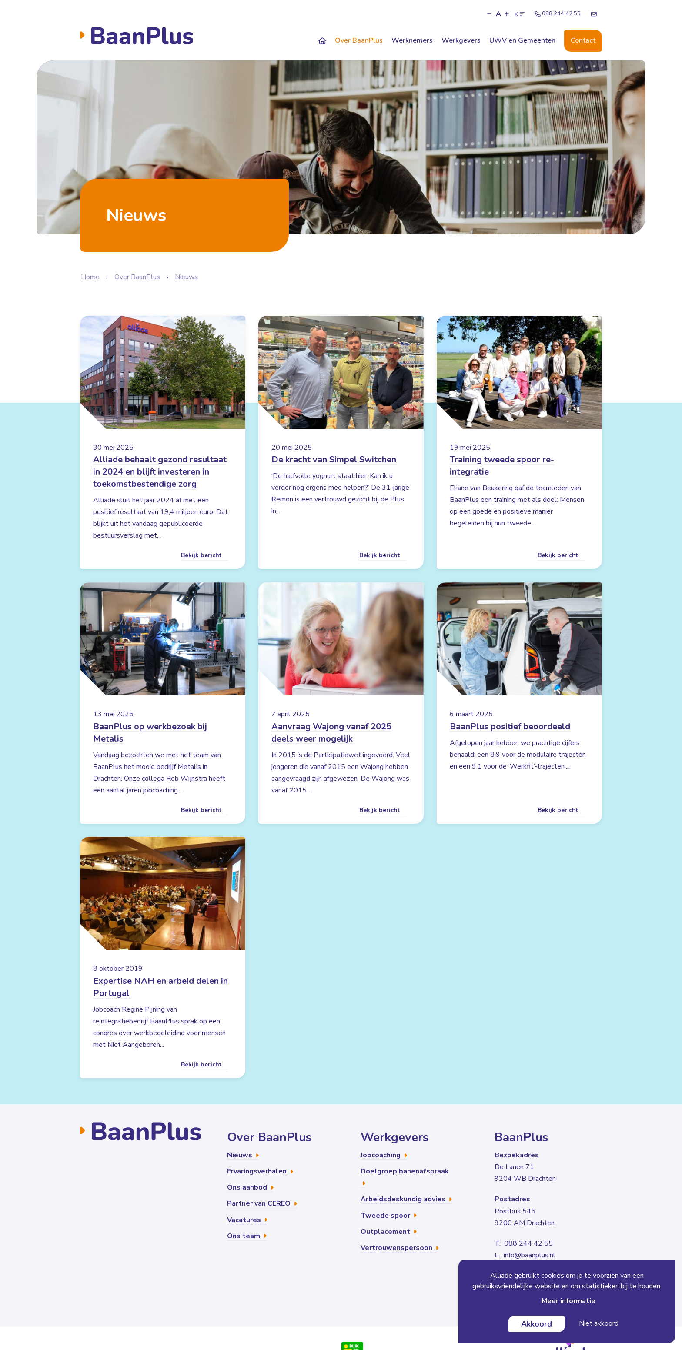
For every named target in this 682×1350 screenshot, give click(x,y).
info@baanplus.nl (529, 1255)
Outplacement (389, 1231)
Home (90, 277)
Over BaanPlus (359, 40)
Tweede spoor (389, 1215)
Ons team (247, 1236)
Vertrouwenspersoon (400, 1248)
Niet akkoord (598, 1323)
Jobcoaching (384, 1155)
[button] (489, 14)
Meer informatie (568, 1301)
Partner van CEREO (262, 1203)
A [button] (498, 14)
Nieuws (186, 277)
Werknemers (412, 40)
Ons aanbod (250, 1187)
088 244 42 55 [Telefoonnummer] (558, 13)
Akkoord (536, 1324)
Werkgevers (461, 40)
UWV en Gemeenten (522, 40)
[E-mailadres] (594, 14)
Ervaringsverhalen (260, 1171)
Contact (583, 40)
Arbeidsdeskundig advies (406, 1199)
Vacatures (247, 1219)
